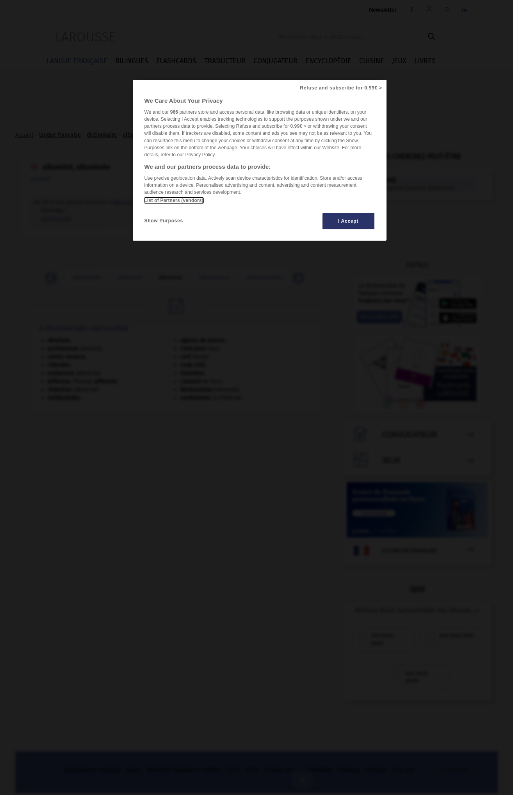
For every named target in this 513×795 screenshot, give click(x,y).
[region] (260, 160)
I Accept (348, 221)
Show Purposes (163, 220)
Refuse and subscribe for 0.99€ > (341, 88)
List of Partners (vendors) (173, 200)
